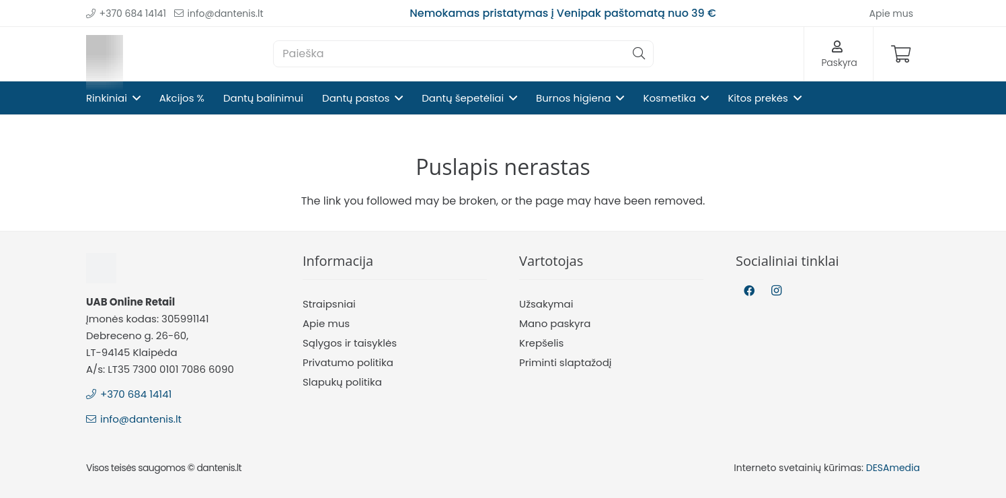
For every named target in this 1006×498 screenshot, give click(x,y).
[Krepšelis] (901, 54)
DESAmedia (893, 467)
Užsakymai (546, 304)
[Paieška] (463, 53)
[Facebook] (749, 290)
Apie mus (326, 323)
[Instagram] (776, 290)
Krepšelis (541, 343)
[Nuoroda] (104, 54)
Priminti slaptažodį (565, 362)
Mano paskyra (554, 323)
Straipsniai (329, 304)
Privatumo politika (348, 362)
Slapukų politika (342, 382)
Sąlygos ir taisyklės (350, 343)
